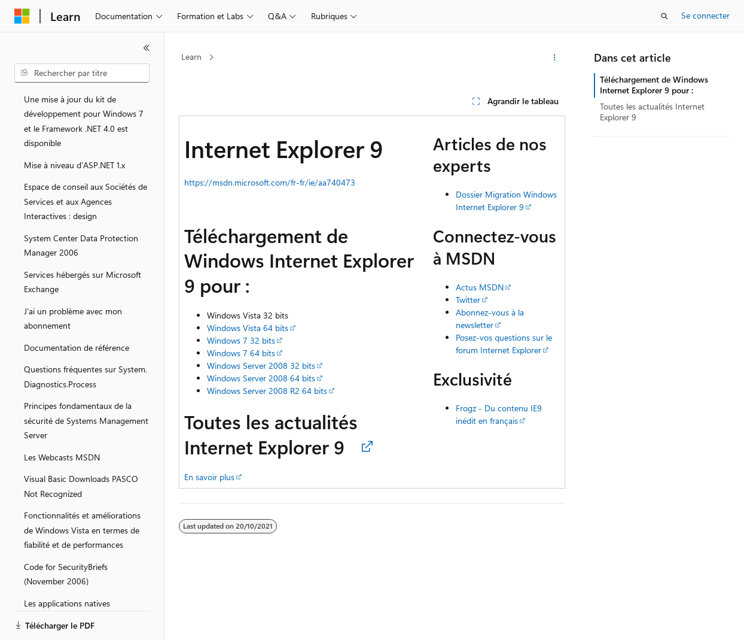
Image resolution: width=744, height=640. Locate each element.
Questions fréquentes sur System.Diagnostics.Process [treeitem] (85, 376)
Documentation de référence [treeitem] (76, 347)
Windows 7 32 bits (241, 340)
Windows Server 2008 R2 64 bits (267, 390)
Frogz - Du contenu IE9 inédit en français (499, 414)
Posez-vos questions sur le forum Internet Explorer (504, 344)
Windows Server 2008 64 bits (261, 378)
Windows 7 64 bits (241, 353)
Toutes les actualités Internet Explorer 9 (652, 112)
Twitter (468, 299)
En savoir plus (209, 477)
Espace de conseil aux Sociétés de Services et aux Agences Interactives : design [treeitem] (85, 201)
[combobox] (82, 73)
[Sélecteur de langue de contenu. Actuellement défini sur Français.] (41, 620)
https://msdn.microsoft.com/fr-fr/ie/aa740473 (269, 182)
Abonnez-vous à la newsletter (490, 318)
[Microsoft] (22, 16)
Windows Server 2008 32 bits (261, 365)
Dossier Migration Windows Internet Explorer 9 (506, 201)
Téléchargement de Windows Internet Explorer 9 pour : (654, 85)
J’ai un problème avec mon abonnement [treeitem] (73, 318)
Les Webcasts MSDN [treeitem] (62, 457)
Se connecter (705, 15)
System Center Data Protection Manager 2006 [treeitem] (81, 245)
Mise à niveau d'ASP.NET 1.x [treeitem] (74, 165)
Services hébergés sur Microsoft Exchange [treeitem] (82, 282)
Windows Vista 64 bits (247, 327)
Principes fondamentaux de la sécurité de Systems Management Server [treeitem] (86, 420)
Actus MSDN (480, 287)
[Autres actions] (554, 57)
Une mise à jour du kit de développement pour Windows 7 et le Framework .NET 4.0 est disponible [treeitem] (84, 121)
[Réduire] (146, 48)
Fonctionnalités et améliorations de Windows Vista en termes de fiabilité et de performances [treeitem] (82, 529)
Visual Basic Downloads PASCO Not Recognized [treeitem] (81, 486)
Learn (191, 56)
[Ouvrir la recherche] (664, 16)
